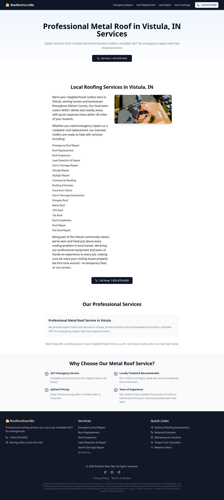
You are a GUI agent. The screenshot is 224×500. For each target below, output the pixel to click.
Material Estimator (163, 432)
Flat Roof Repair (61, 230)
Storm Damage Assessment (68, 195)
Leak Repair (165, 4)
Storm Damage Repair (65, 165)
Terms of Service (121, 478)
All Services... (85, 452)
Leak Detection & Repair (66, 160)
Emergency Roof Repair (66, 145)
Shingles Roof (60, 200)
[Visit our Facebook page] (105, 472)
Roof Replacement (146, 4)
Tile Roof (57, 215)
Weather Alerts (161, 447)
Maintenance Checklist (166, 437)
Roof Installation (61, 220)
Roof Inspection (61, 155)
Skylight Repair (61, 175)
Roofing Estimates (62, 185)
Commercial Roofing (64, 180)
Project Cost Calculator (166, 442)
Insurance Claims (62, 190)
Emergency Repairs (123, 4)
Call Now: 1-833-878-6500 (112, 58)
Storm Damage (182, 4)
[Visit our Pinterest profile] (118, 472)
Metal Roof (58, 205)
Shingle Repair (60, 170)
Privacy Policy (101, 478)
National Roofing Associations (170, 427)
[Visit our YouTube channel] (112, 472)
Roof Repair (59, 225)
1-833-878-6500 (18, 437)
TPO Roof (57, 210)
